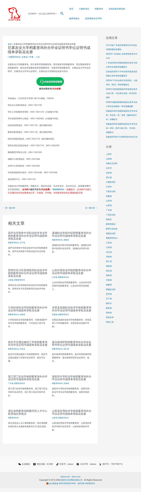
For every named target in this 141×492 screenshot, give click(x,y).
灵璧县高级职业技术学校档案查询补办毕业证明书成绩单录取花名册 (71, 309)
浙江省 (67, 353)
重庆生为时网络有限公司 (71, 484)
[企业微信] (24, 468)
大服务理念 (82, 9)
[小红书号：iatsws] (86, 468)
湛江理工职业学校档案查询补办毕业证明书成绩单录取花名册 (27, 382)
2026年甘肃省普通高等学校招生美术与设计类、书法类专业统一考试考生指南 (122, 93)
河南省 (67, 388)
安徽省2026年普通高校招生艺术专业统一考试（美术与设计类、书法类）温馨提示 (122, 128)
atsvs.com (76, 480)
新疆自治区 (111, 237)
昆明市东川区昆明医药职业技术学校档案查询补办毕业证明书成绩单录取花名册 (27, 272)
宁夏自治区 (111, 195)
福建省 (109, 289)
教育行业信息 (112, 233)
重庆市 (109, 307)
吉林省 (109, 177)
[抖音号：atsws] (64, 468)
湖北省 (109, 275)
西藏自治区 (111, 293)
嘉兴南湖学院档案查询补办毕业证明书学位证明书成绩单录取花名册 (71, 346)
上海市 (109, 158)
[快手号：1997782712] (111, 468)
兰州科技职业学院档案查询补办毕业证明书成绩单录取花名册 (27, 308)
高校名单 (110, 321)
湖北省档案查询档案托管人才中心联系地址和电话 (27, 417)
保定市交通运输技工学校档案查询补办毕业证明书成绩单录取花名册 (27, 346)
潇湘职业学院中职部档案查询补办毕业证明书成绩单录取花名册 (71, 234)
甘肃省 (26, 57)
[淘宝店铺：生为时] (43, 468)
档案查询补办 (15, 57)
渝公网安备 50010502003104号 (60, 487)
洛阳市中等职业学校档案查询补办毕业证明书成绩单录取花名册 (71, 382)
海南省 (109, 270)
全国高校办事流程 (112, 9)
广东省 (11, 388)
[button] (62, 13)
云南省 (11, 279)
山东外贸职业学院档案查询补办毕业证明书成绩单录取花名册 (71, 271)
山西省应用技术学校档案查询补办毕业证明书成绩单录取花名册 (71, 417)
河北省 (23, 353)
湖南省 (67, 240)
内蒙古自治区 (112, 167)
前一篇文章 (9, 208)
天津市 (109, 191)
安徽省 (55, 316)
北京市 (109, 172)
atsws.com (65, 480)
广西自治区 (111, 219)
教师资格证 (129, 9)
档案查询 (95, 9)
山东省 (55, 277)
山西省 (55, 422)
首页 (70, 9)
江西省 (109, 251)
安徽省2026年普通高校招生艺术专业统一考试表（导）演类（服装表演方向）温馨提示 (122, 115)
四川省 (109, 181)
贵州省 (109, 298)
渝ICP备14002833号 (87, 487)
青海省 (109, 317)
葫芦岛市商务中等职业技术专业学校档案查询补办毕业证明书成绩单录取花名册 (27, 235)
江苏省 (109, 247)
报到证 (109, 223)
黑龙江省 (110, 326)
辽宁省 (23, 242)
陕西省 (109, 312)
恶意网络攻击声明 (76, 18)
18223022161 (58, 189)
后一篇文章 (90, 208)
